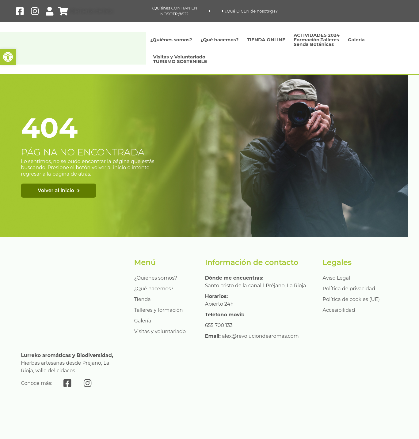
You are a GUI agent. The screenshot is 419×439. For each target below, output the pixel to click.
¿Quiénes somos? (171, 40)
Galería (356, 40)
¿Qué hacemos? (219, 40)
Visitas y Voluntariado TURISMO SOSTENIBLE (180, 59)
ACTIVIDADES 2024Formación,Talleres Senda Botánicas (317, 39)
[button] (8, 57)
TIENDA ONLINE (266, 40)
